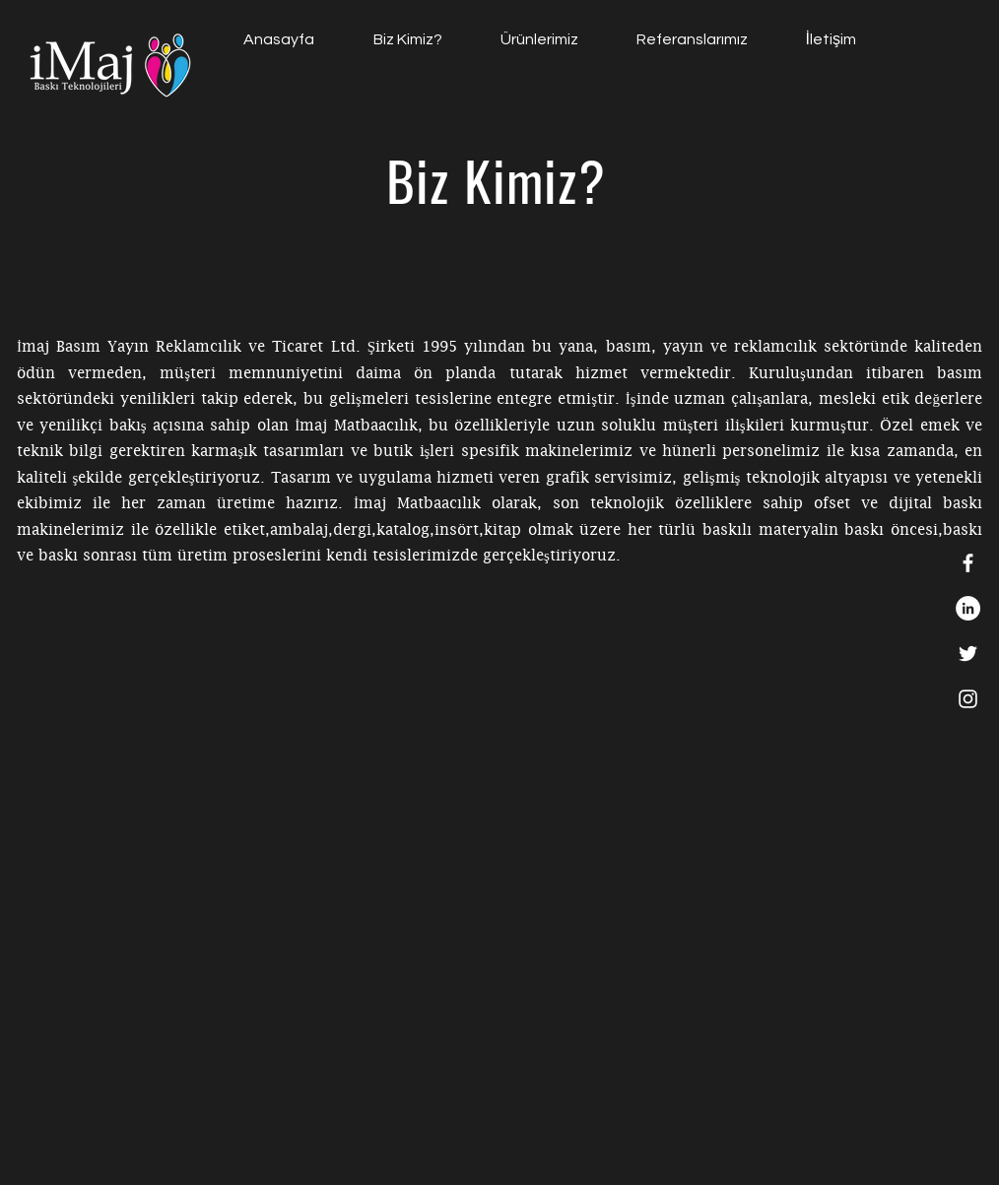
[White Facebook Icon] (968, 563)
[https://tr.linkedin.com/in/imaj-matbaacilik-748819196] (968, 608)
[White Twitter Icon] (968, 653)
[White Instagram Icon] (968, 699)
